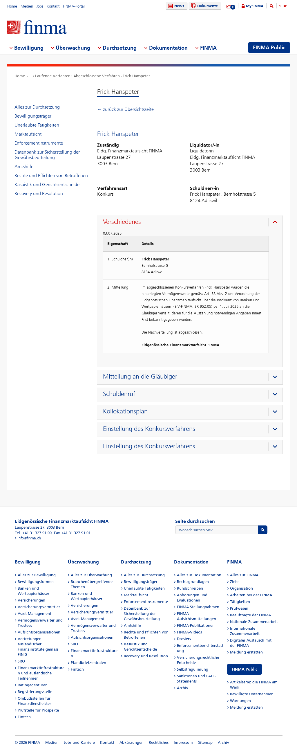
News (175, 6)
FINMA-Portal (74, 6)
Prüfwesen (239, 608)
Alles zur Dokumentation (199, 575)
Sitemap (205, 742)
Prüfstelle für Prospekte (38, 710)
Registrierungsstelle (35, 691)
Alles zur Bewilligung (37, 575)
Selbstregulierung (192, 669)
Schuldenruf (119, 394)
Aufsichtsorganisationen (39, 632)
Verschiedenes (122, 222)
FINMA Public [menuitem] (269, 47)
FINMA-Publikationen (196, 625)
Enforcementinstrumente (39, 143)
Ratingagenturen (33, 685)
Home (12, 6)
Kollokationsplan (125, 411)
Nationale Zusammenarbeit (254, 622)
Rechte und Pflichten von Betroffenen (51, 175)
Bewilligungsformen (36, 581)
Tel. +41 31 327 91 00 (33, 533)
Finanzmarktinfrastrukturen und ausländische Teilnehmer (41, 673)
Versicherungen (31, 600)
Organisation (241, 588)
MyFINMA (254, 6)
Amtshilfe (24, 166)
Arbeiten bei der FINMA (251, 595)
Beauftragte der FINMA (250, 615)
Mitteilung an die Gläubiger (140, 376)
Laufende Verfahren (52, 76)
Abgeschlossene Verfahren (96, 76)
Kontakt (53, 6)
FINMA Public (244, 669)
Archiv (182, 688)
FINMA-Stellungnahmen (198, 607)
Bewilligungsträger (33, 116)
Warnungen (240, 700)
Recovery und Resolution (39, 193)
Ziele (234, 581)
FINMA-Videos (189, 632)
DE (284, 6)
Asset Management (34, 613)
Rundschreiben (190, 588)
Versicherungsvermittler (39, 607)
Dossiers (184, 639)
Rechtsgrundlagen (193, 581)
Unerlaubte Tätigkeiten (37, 125)
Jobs (40, 6)
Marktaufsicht (28, 134)
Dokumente (204, 6)
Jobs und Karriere (79, 742)
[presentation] (191, 222)
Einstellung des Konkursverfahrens (149, 429)
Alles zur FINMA (244, 575)
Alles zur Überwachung (91, 575)
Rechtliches (159, 742)
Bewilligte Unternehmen (252, 694)
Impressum (183, 742)
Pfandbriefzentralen (88, 662)
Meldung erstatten (246, 652)
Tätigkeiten (240, 601)
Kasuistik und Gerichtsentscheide (47, 184)
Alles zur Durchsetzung (37, 107)
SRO (21, 661)
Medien (27, 6)
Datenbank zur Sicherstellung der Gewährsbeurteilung (47, 154)
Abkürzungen (131, 742)
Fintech (24, 717)
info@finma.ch (29, 538)
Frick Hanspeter (136, 76)
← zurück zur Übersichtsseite (125, 109)
